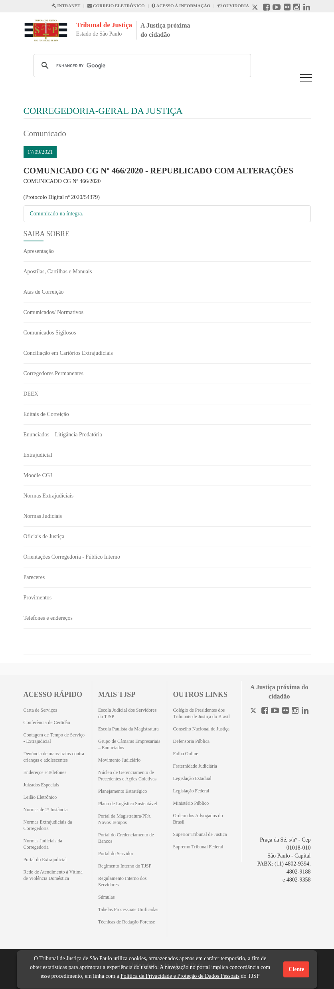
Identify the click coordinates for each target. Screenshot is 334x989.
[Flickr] (285, 711)
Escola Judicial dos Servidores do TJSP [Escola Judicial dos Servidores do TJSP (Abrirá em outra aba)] (127, 713)
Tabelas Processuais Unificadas (128, 909)
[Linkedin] (305, 711)
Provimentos (38, 598)
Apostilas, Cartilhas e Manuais (58, 272)
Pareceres (34, 577)
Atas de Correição (44, 292)
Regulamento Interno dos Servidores (122, 882)
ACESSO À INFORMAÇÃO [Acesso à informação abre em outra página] (181, 5)
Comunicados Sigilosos (50, 333)
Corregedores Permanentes (53, 373)
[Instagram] (295, 711)
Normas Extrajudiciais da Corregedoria (48, 825)
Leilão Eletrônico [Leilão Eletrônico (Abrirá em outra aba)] (40, 797)
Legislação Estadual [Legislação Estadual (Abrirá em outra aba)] (192, 778)
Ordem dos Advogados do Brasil (198, 819)
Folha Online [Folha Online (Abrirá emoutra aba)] (185, 753)
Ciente (296, 969)
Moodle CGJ (38, 475)
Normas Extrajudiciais (49, 496)
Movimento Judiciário (119, 760)
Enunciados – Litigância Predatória (63, 435)
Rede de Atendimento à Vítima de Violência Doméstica (53, 875)
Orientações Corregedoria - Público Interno (72, 557)
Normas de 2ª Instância (46, 809)
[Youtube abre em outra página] (276, 8)
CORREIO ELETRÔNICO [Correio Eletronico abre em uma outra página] (116, 5)
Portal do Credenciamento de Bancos (126, 838)
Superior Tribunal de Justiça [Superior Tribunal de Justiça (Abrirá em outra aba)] (200, 834)
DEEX (31, 394)
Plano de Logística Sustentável (127, 803)
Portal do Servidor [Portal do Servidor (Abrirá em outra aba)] (115, 853)
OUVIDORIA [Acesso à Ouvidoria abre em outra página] (233, 5)
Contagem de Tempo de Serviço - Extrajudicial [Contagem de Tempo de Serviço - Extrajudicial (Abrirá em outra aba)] (54, 738)
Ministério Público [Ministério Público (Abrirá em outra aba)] (191, 803)
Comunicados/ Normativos (54, 312)
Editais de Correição (46, 414)
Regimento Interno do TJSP (124, 866)
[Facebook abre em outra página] (266, 8)
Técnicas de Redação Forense (126, 922)
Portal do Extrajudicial (45, 859)
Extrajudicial (38, 455)
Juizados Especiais (41, 785)
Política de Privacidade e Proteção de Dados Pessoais (180, 976)
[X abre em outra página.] (256, 8)
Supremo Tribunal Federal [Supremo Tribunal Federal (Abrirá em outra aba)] (198, 847)
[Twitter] (254, 711)
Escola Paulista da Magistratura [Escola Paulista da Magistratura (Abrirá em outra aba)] (128, 729)
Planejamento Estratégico (122, 791)
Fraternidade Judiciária (195, 766)
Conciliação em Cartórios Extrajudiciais (68, 353)
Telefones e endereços (48, 618)
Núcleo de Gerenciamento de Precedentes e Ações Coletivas (127, 776)
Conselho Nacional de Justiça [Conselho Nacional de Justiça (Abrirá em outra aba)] (201, 729)
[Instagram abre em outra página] (296, 8)
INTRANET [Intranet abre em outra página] (65, 5)
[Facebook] (265, 711)
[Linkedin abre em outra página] (306, 8)
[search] (141, 65)
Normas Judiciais (43, 516)
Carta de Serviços (40, 710)
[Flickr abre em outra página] (287, 8)
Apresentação (39, 251)
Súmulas (106, 897)
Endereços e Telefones (45, 772)
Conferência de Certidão (47, 722)
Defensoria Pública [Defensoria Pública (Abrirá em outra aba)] (191, 741)
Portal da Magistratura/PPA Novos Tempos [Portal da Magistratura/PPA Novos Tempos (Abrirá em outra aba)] (124, 819)
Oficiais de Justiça (44, 536)
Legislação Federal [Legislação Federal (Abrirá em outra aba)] (191, 791)
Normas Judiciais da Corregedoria (43, 844)
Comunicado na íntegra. (56, 214)
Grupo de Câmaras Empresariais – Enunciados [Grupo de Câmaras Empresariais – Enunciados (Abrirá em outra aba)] (129, 744)
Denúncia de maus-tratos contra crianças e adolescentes (54, 757)
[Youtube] (275, 711)
